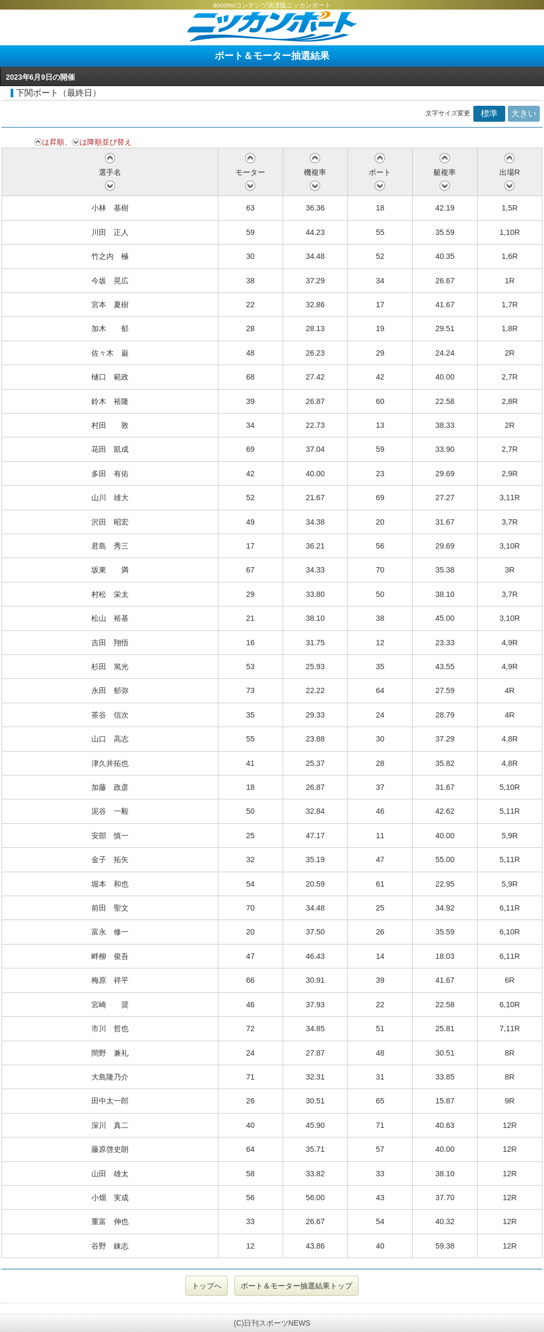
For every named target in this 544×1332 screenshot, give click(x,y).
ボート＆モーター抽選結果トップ (296, 1286)
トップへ (207, 1286)
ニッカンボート (272, 26)
